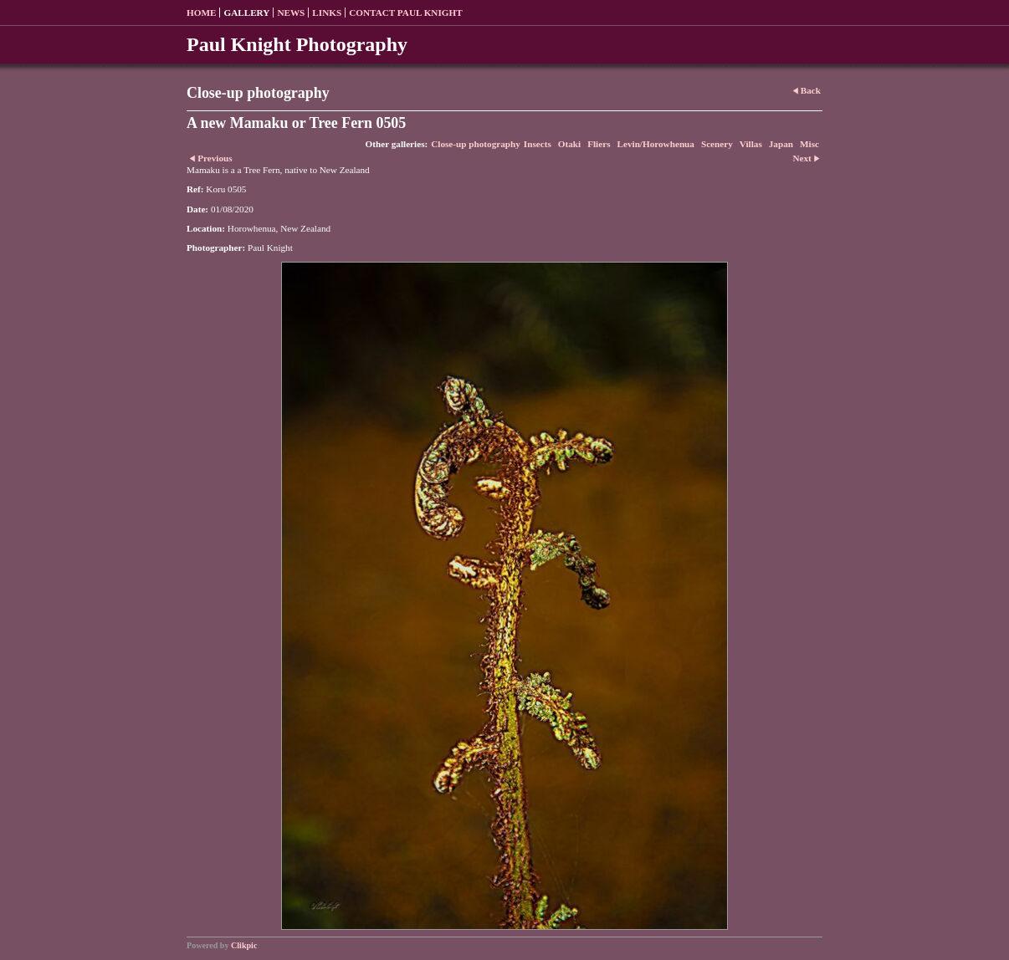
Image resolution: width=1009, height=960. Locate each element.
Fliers (598, 144)
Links (326, 13)
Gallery (246, 13)
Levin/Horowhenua (655, 144)
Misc (809, 144)
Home (201, 13)
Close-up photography (475, 144)
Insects (537, 144)
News (291, 13)
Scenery (717, 144)
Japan (781, 144)
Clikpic (244, 945)
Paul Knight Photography (297, 44)
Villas (751, 144)
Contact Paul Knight (406, 13)
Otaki (569, 144)
